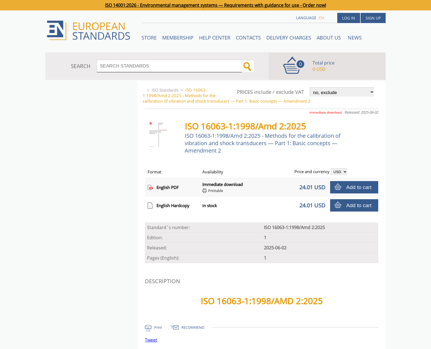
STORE (149, 37)
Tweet (151, 340)
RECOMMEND (192, 327)
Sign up (373, 18)
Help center (214, 37)
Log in (348, 18)
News (355, 37)
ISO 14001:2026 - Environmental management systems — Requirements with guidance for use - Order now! (215, 5)
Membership (178, 37)
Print (158, 327)
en (321, 17)
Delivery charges (288, 37)
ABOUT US (329, 37)
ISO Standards (165, 90)
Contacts (248, 37)
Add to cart (359, 187)
